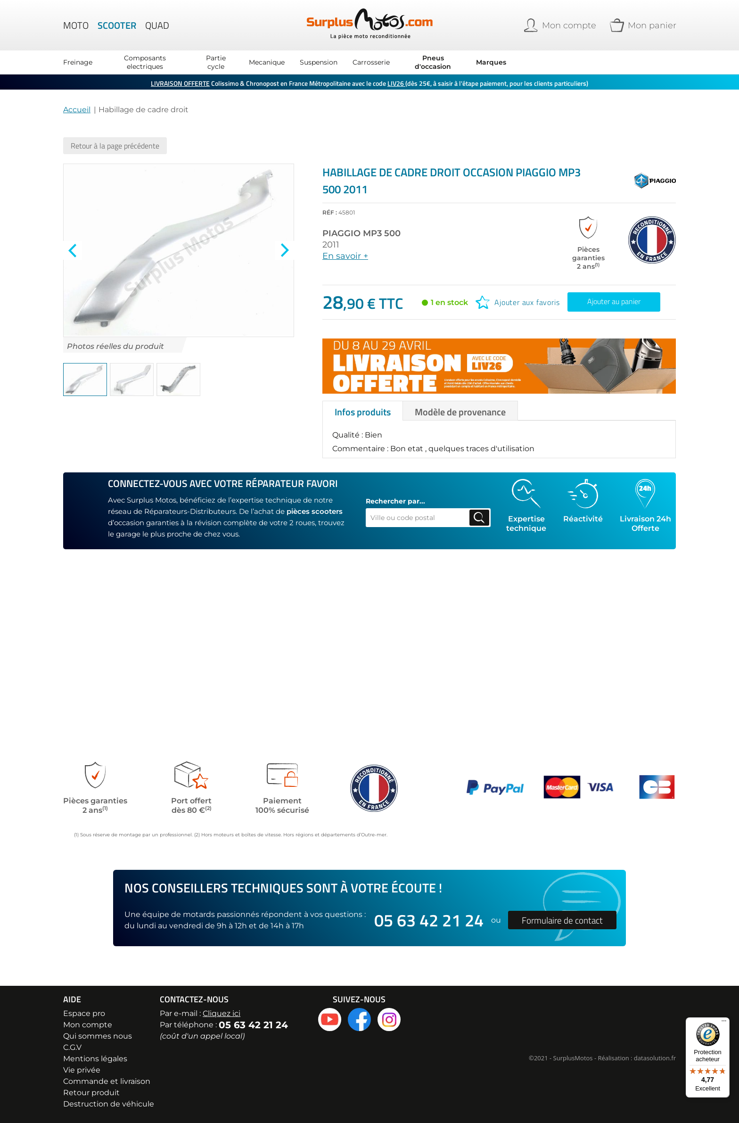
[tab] (362, 411)
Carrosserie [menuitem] (371, 62)
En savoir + (345, 256)
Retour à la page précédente (115, 145)
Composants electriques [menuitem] (145, 62)
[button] (85, 379)
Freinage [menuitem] (77, 62)
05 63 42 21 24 (429, 920)
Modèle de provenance (460, 412)
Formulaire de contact (562, 920)
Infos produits (363, 412)
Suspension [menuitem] (318, 62)
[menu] (285, 62)
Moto (76, 25)
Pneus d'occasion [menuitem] (433, 62)
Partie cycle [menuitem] (216, 62)
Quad (157, 25)
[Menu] (724, 1023)
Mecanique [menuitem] (267, 62)
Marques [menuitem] (491, 62)
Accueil (76, 109)
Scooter (117, 25)
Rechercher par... (395, 501)
